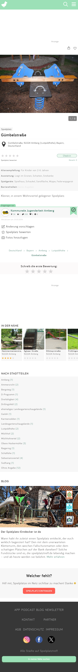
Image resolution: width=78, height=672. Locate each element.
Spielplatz (6, 129)
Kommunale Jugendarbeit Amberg (32, 210)
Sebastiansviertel (10, 458)
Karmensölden (8, 418)
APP (17, 610)
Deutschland (15, 250)
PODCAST (28, 610)
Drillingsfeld (7, 404)
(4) (16, 399)
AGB (18, 629)
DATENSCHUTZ (33, 629)
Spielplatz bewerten (9, 160)
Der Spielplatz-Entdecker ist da (21, 532)
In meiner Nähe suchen (39, 659)
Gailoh (4, 413)
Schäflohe (6, 453)
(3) (24, 443)
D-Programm (8, 394)
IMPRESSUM (54, 629)
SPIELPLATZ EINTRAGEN (39, 590)
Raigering (6, 448)
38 (13, 214)
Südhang (5, 462)
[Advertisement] (40, 302)
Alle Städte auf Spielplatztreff (39, 651)
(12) (18, 467)
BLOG (40, 610)
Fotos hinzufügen (17, 237)
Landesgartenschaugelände (15, 423)
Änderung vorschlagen (20, 226)
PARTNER (50, 619)
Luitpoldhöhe (58, 250)
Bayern (30, 250)
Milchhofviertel (8, 438)
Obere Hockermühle (11, 443)
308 (25, 214)
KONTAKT (28, 619)
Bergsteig (6, 389)
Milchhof (5, 433)
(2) (16, 384)
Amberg (43, 250)
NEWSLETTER (54, 610)
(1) (11, 379)
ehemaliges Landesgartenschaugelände (21, 409)
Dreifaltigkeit (8, 399)
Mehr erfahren (56, 557)
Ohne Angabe (8, 467)
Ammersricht (8, 384)
